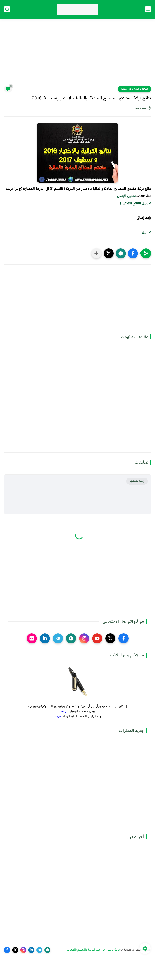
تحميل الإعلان (126, 196)
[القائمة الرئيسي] (148, 9)
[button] (133, 253)
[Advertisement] (77, 55)
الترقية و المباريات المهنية (134, 89)
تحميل (146, 232)
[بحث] (7, 9)
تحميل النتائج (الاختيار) (135, 203)
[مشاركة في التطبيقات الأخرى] (96, 253)
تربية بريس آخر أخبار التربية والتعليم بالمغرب (93, 950)
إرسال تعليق (137, 481)
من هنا (64, 711)
